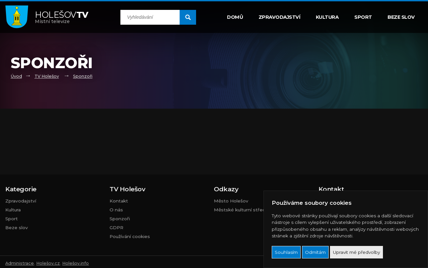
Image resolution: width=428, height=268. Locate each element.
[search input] (150, 17)
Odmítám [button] (315, 252)
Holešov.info (75, 263)
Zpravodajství (279, 17)
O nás (116, 209)
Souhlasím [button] (286, 252)
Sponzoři (82, 76)
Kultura (327, 17)
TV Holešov (47, 76)
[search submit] (188, 17)
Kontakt (119, 200)
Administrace (19, 263)
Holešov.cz (48, 263)
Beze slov (401, 17)
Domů (235, 17)
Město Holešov (231, 200)
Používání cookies (130, 236)
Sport (363, 17)
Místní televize (61, 17)
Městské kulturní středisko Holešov (254, 209)
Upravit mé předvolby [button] (356, 252)
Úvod (16, 76)
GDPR (116, 227)
